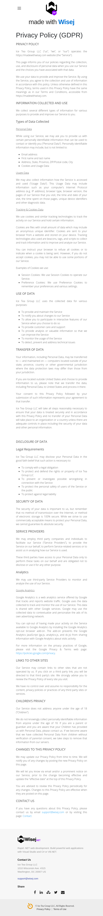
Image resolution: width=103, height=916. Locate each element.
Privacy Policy (43, 909)
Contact (27, 816)
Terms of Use (59, 909)
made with (51, 22)
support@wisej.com (53, 812)
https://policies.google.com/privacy (35, 653)
